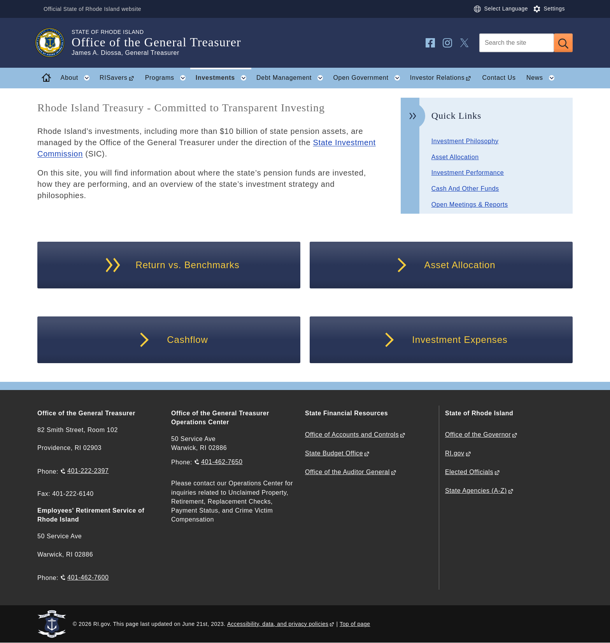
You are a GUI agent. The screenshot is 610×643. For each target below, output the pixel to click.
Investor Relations (437, 77)
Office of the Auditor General (347, 472)
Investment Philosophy (465, 141)
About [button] (78, 77)
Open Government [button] (369, 77)
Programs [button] (168, 77)
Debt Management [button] (292, 77)
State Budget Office (334, 453)
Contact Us (499, 77)
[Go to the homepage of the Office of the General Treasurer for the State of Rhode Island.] (54, 42)
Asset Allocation (455, 157)
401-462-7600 (88, 577)
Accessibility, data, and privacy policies (277, 624)
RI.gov (455, 453)
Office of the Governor (478, 434)
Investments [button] (223, 77)
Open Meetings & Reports (469, 204)
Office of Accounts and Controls (352, 434)
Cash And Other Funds (465, 188)
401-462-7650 (221, 462)
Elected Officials (469, 472)
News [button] (542, 77)
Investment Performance (467, 172)
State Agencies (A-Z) (476, 490)
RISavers (113, 77)
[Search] (516, 42)
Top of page (355, 624)
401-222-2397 (88, 470)
